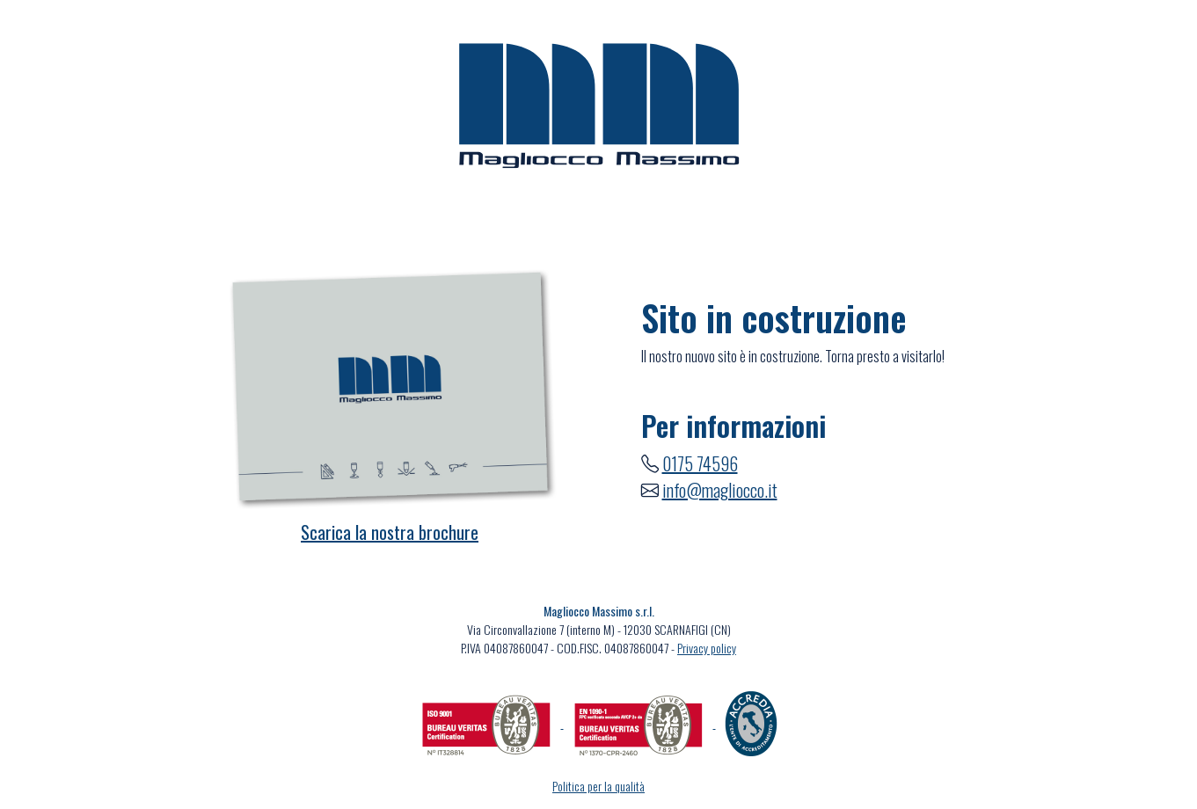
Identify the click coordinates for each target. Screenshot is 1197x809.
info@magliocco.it (719, 490)
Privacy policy (706, 647)
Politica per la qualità (598, 785)
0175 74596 (700, 463)
